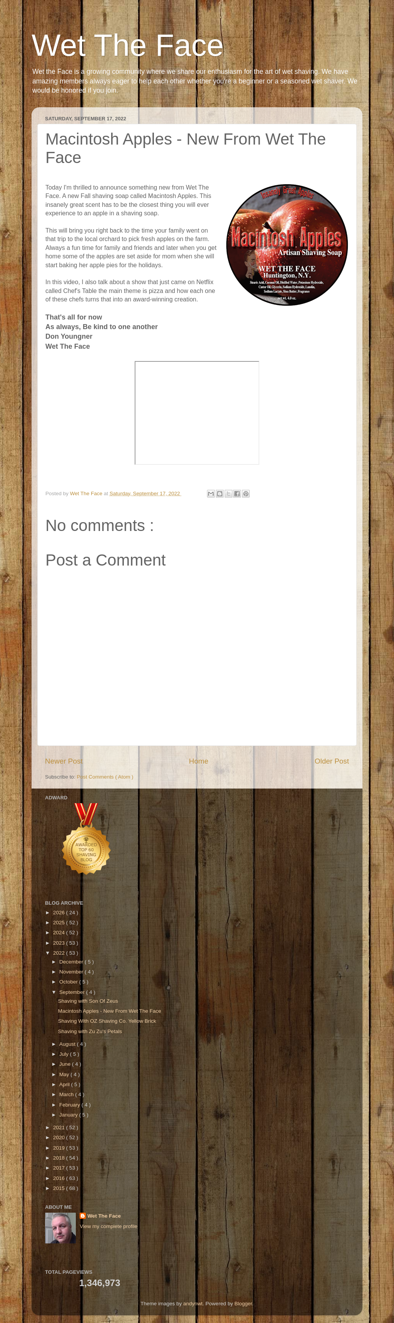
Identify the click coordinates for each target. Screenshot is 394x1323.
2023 (59, 943)
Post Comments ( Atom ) (105, 777)
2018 (59, 1158)
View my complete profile (108, 1226)
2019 (59, 1148)
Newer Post (64, 761)
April (65, 1084)
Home (198, 761)
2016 (59, 1178)
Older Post (332, 761)
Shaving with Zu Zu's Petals (90, 1031)
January (69, 1115)
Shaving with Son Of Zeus (88, 1001)
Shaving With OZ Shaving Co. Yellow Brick (107, 1021)
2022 (59, 953)
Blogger (243, 1303)
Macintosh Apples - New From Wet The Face (109, 1011)
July (64, 1054)
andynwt (192, 1303)
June (65, 1064)
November (72, 972)
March (67, 1094)
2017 (59, 1168)
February (70, 1105)
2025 (59, 922)
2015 (59, 1188)
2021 (59, 1127)
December (72, 962)
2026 (59, 912)
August (68, 1044)
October (69, 982)
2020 (59, 1137)
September (72, 992)
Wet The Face (128, 45)
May (64, 1074)
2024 (59, 932)
